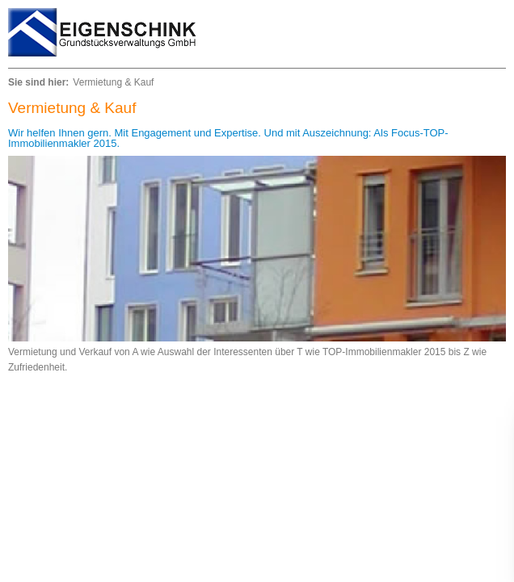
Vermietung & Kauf (113, 82)
